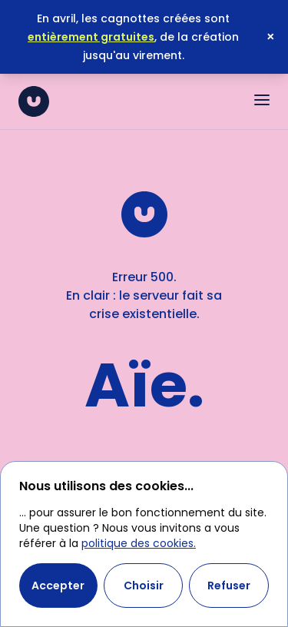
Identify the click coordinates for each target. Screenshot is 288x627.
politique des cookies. (138, 543)
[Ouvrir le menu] (262, 100)
